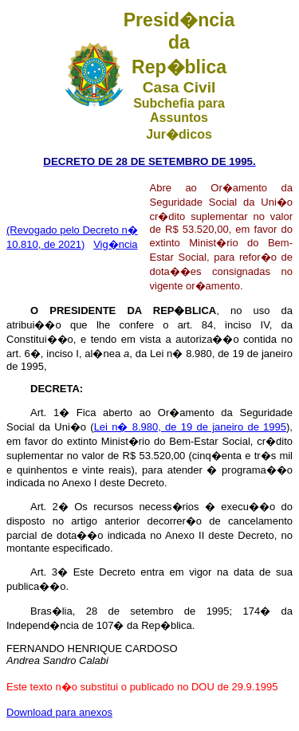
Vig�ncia (115, 244)
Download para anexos (59, 712)
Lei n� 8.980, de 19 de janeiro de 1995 (190, 427)
